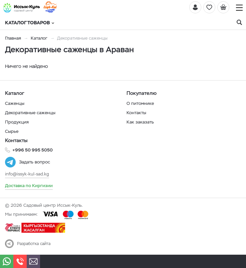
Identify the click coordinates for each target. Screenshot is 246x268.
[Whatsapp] (6, 261)
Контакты (136, 113)
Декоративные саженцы (30, 113)
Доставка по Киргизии (29, 185)
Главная (13, 38)
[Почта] (33, 261)
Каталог (39, 38)
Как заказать (140, 122)
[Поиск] (239, 22)
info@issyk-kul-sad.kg (27, 174)
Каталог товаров (29, 23)
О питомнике (140, 103)
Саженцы (14, 103)
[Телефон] (20, 261)
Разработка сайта (33, 244)
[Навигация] (239, 7)
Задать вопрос (34, 162)
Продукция (17, 122)
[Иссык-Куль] (21, 7)
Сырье (11, 131)
